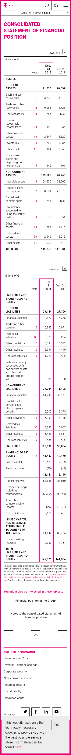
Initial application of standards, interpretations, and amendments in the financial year (35, 577)
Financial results (14, 684)
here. (18, 747)
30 (35, 127)
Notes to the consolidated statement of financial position (35, 615)
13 (35, 327)
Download (54, 53)
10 (35, 136)
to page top (35, 635)
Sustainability (12, 691)
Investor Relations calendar (21, 665)
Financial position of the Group (35, 600)
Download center (14, 698)
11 (35, 149)
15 (35, 343)
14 (35, 411)
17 (35, 356)
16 (35, 349)
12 (35, 318)
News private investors (18, 678)
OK (56, 725)
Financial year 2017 (16, 658)
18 (35, 456)
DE (56, 5)
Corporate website (15, 671)
